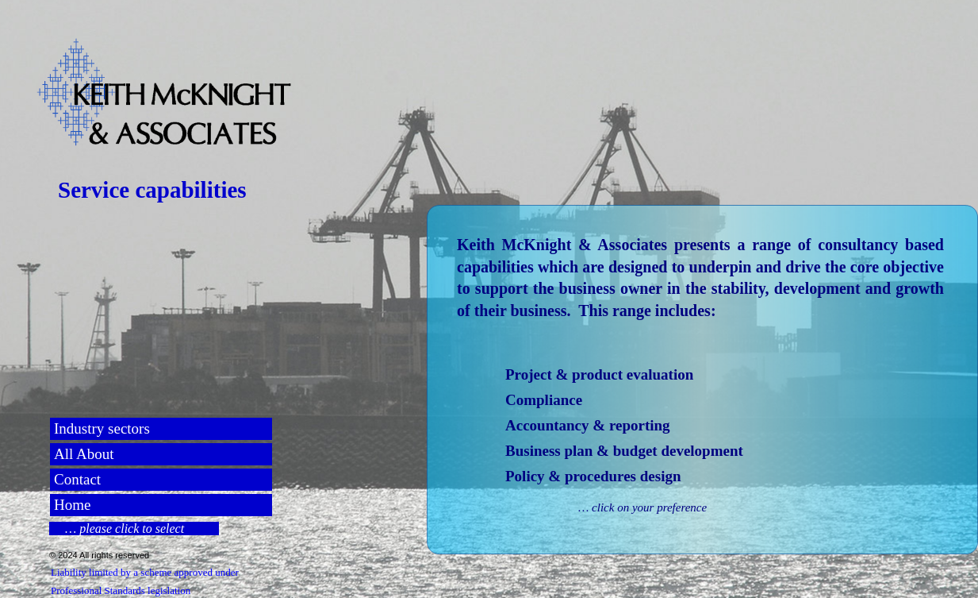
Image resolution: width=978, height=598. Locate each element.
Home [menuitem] (72, 504)
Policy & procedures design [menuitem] (593, 476)
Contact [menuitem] (77, 479)
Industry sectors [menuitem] (102, 428)
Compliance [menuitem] (543, 400)
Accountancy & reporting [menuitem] (587, 425)
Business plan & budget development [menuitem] (624, 450)
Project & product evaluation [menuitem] (599, 374)
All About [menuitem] (83, 454)
